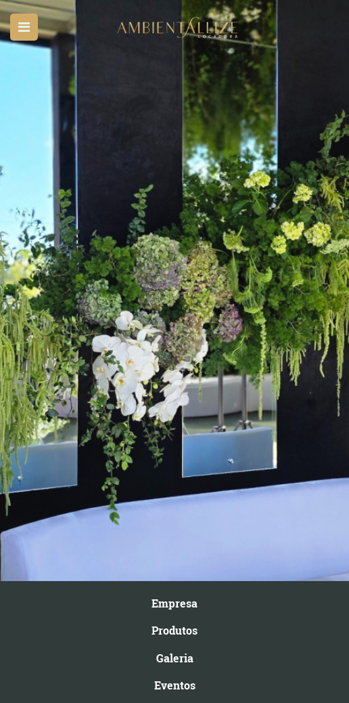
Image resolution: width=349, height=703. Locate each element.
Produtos (174, 630)
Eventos (174, 685)
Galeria (174, 658)
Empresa (174, 603)
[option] (174, 290)
